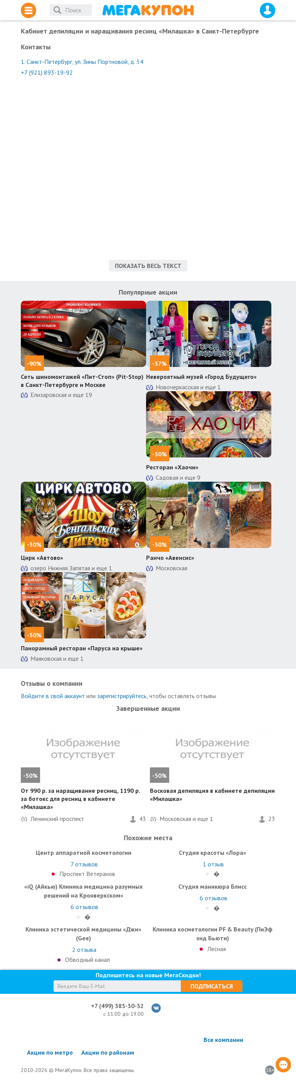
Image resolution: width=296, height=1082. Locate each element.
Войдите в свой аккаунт (53, 696)
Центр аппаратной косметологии (83, 852)
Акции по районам (107, 1052)
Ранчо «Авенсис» (170, 557)
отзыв (213, 864)
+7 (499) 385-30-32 (117, 1006)
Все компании (223, 1039)
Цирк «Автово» (42, 557)
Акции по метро (50, 1052)
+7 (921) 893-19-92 (47, 72)
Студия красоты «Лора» (212, 852)
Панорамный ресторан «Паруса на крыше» (82, 648)
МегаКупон (148, 10)
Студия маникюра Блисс (212, 886)
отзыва (84, 949)
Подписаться (211, 986)
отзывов (84, 864)
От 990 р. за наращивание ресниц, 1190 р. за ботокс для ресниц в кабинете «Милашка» (80, 799)
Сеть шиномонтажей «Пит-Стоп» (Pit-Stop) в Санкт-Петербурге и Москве (82, 381)
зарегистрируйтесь (121, 696)
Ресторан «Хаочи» (172, 467)
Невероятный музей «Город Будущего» (201, 376)
